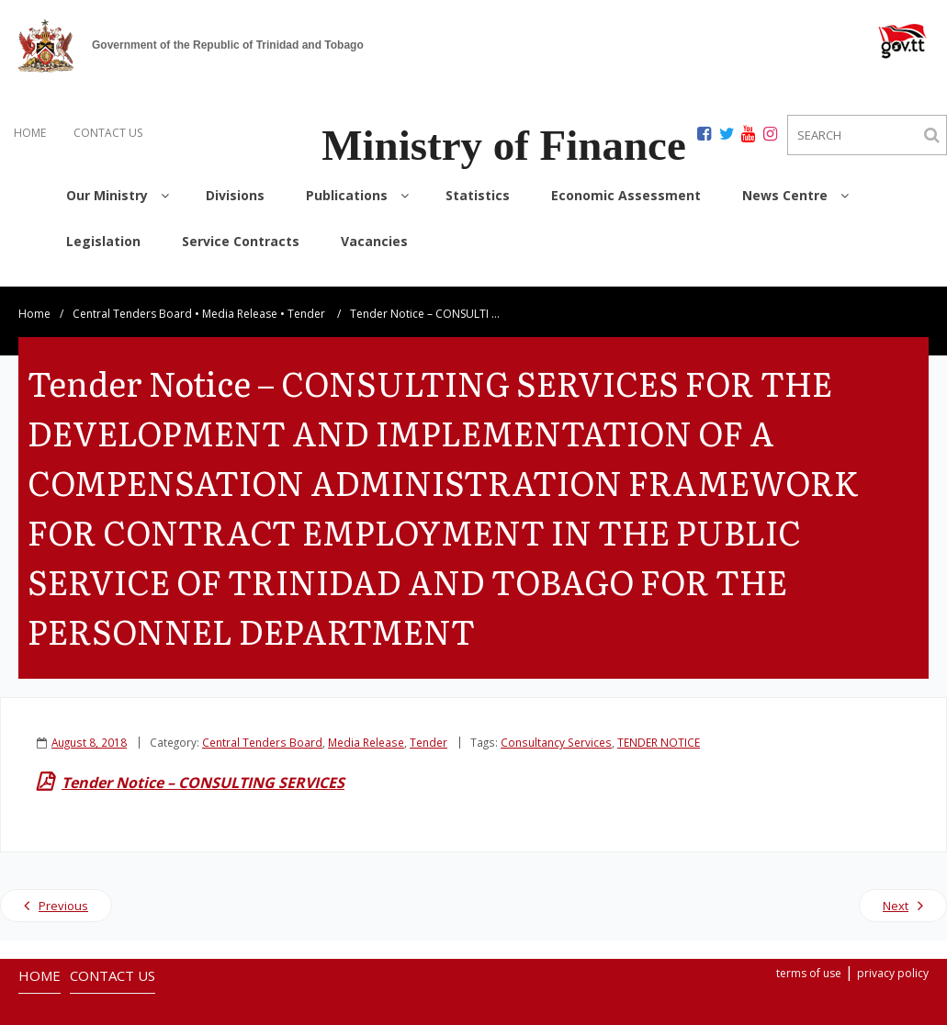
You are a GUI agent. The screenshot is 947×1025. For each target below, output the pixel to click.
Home (34, 298)
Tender (306, 298)
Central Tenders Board (132, 298)
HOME (30, 133)
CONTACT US (107, 133)
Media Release (239, 298)
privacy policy (893, 957)
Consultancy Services (556, 726)
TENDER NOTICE (658, 726)
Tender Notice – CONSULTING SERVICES (203, 767)
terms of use (808, 957)
